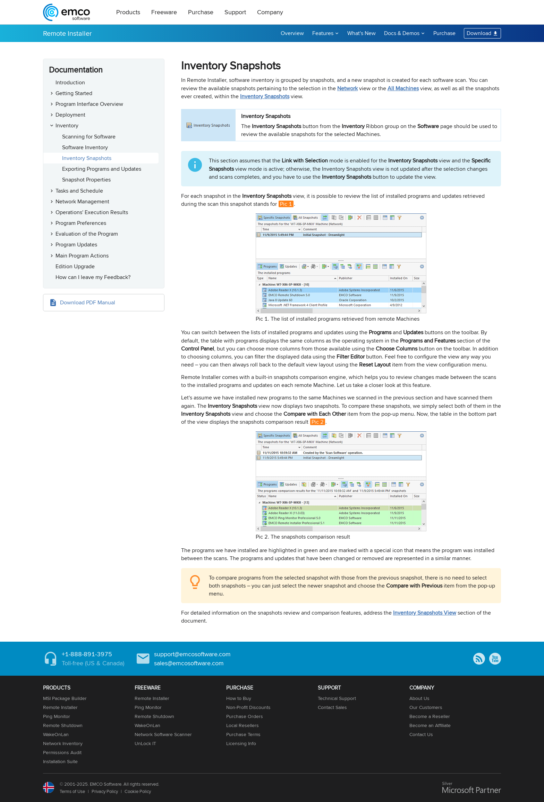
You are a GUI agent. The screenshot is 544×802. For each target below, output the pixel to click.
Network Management (82, 201)
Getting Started (74, 93)
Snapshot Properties (86, 180)
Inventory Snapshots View (424, 613)
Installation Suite (60, 761)
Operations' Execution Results (92, 212)
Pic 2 (318, 422)
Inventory (67, 125)
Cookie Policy (138, 791)
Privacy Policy (105, 791)
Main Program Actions (82, 256)
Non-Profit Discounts (248, 707)
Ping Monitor (56, 716)
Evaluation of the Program (87, 234)
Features (322, 33)
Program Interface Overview (89, 104)
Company (270, 12)
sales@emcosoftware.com (189, 663)
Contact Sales (332, 707)
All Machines (403, 88)
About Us (419, 698)
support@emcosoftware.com (192, 654)
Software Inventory (85, 147)
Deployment (70, 115)
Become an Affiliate (430, 725)
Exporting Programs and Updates (101, 169)
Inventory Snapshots (86, 158)
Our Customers (425, 707)
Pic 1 (286, 204)
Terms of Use (72, 791)
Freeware (164, 12)
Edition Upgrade (75, 266)
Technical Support (337, 698)
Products (128, 12)
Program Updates (76, 244)
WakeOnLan (56, 734)
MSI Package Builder (65, 698)
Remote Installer (67, 33)
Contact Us (421, 734)
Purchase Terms (243, 734)
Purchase (200, 12)
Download (479, 33)
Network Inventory (63, 743)
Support (235, 12)
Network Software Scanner (163, 734)
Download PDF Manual (87, 302)
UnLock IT (145, 743)
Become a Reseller (429, 716)
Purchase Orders (244, 716)
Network (347, 88)
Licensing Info (241, 743)
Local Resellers (242, 725)
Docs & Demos (401, 33)
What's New (361, 33)
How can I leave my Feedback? (93, 277)
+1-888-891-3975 (87, 654)
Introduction (70, 82)
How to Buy (238, 698)
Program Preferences (81, 223)
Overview (292, 33)
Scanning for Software (89, 137)
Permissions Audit (62, 752)
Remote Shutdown (63, 725)
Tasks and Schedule (79, 191)
